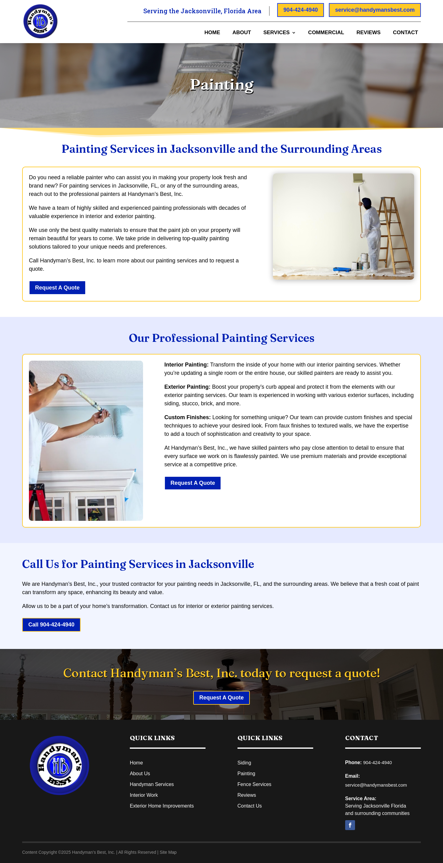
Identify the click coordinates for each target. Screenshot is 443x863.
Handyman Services (152, 784)
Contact (405, 32)
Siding (244, 762)
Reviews (369, 32)
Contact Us (249, 805)
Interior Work (144, 795)
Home (212, 32)
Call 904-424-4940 (51, 625)
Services (276, 32)
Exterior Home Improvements (162, 805)
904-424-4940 (300, 10)
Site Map (168, 852)
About (241, 32)
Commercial (326, 32)
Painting (246, 773)
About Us (140, 773)
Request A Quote (57, 288)
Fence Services (254, 784)
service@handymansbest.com (375, 10)
